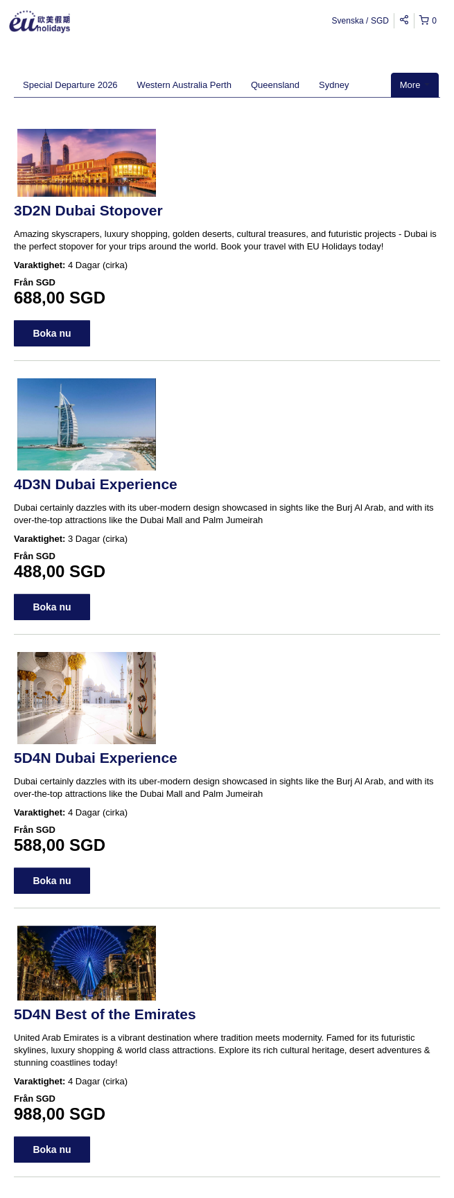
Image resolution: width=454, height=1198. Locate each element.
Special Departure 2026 (70, 85)
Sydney (334, 85)
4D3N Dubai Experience (95, 484)
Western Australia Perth (184, 85)
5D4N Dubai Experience (95, 758)
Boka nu (52, 333)
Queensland (275, 85)
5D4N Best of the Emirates (105, 1014)
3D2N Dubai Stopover (88, 210)
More (415, 85)
